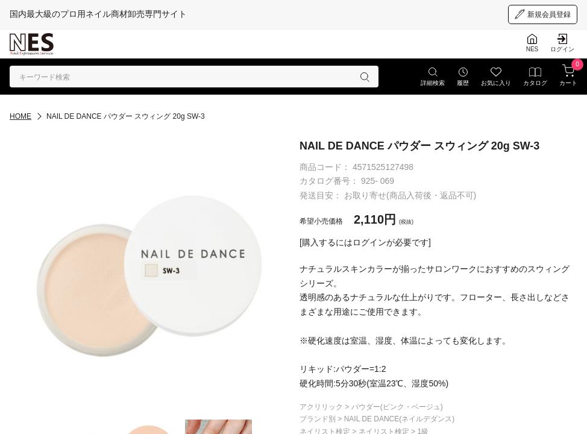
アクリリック (322, 407)
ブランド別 (318, 419)
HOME (20, 116)
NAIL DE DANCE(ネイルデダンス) (399, 419)
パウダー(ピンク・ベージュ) (397, 407)
